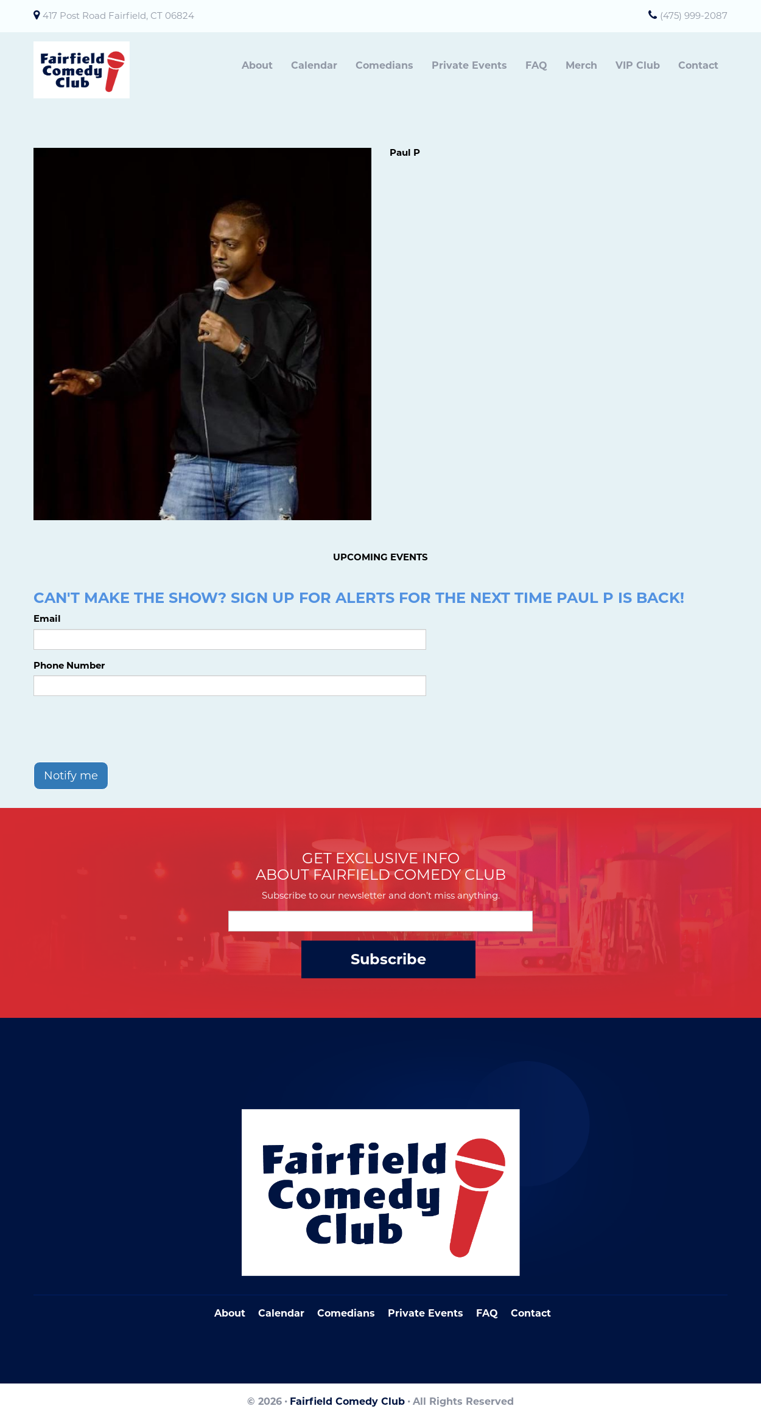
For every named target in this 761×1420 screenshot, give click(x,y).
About (257, 65)
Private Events (469, 65)
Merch (581, 65)
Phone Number (69, 665)
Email (47, 618)
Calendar (314, 65)
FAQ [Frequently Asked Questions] (487, 1313)
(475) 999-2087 (694, 15)
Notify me (71, 775)
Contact (698, 65)
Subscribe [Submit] (388, 959)
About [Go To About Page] (229, 1313)
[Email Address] (380, 921)
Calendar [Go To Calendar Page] (281, 1313)
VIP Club (637, 65)
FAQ (536, 65)
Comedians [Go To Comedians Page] (346, 1313)
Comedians (384, 65)
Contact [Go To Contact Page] (531, 1313)
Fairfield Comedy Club (347, 1401)
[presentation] (126, 729)
